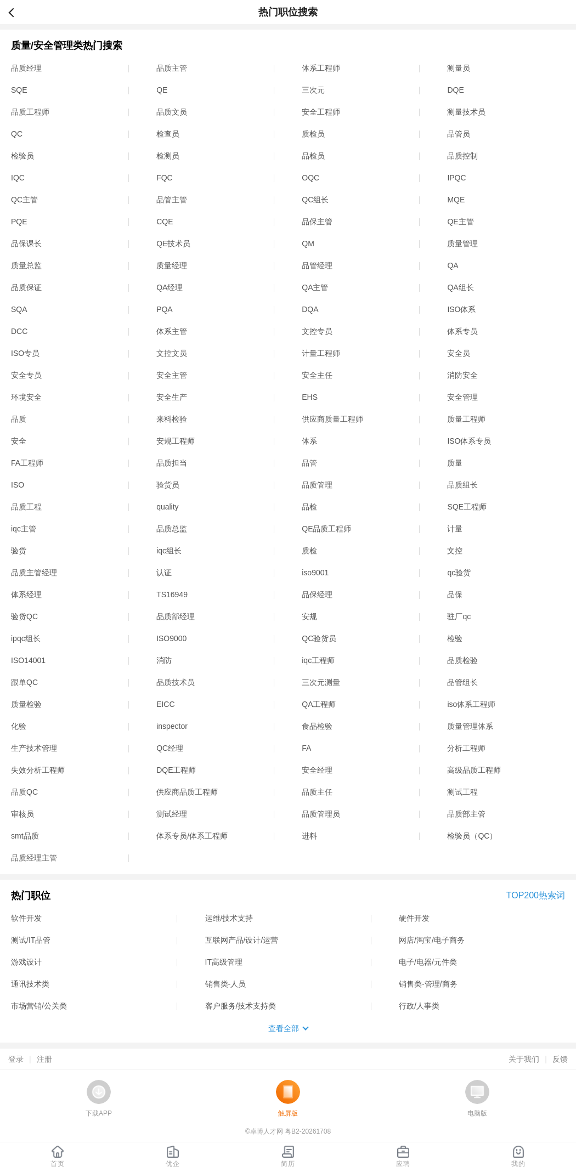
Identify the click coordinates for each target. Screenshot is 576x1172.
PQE (19, 221)
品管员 (458, 133)
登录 (16, 1059)
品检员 (313, 155)
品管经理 (317, 265)
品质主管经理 (34, 572)
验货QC (24, 616)
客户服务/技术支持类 (240, 1005)
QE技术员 (173, 243)
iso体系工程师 (471, 704)
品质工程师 (30, 111)
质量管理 (462, 243)
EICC (165, 704)
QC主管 (24, 199)
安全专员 (26, 375)
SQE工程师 (467, 506)
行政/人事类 (419, 1005)
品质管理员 (321, 813)
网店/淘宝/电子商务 (432, 940)
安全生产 (171, 397)
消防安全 (462, 375)
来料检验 (171, 419)
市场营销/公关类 (39, 1005)
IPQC (456, 177)
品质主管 (171, 68)
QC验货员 (319, 638)
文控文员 (171, 353)
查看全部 (283, 1028)
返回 (16, 12)
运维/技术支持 (229, 918)
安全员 (458, 353)
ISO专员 (25, 353)
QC (16, 133)
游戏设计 (26, 962)
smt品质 (25, 835)
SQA (19, 309)
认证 (164, 572)
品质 (18, 419)
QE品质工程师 (326, 528)
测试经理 (171, 813)
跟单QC (24, 682)
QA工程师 (319, 704)
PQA (164, 309)
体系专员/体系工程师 (192, 835)
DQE (455, 90)
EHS (310, 397)
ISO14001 (28, 660)
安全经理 (317, 770)
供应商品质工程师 (187, 792)
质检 (309, 550)
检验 (454, 638)
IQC (18, 177)
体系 (309, 441)
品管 (309, 462)
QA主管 (315, 287)
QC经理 (169, 748)
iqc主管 (23, 528)
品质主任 (317, 792)
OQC (310, 177)
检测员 (167, 155)
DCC (19, 331)
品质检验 (462, 660)
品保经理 (317, 594)
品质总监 (171, 528)
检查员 (167, 133)
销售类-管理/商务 (428, 984)
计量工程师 (321, 353)
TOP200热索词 (535, 895)
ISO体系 (461, 309)
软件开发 (26, 918)
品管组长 (462, 682)
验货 (18, 550)
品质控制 (462, 155)
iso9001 (315, 572)
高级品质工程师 (474, 770)
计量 (454, 528)
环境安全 (26, 397)
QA (452, 265)
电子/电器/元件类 (428, 962)
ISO (17, 484)
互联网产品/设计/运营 (242, 940)
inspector (172, 726)
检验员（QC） (472, 835)
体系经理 (26, 594)
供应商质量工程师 (332, 419)
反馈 (560, 1059)
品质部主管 (466, 813)
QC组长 (315, 199)
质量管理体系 (470, 726)
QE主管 (460, 221)
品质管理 (317, 484)
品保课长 (26, 243)
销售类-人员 (225, 984)
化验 (18, 726)
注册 (44, 1059)
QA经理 (169, 287)
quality (167, 506)
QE (161, 90)
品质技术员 (175, 682)
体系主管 (171, 331)
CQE (164, 221)
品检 (309, 506)
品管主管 (171, 199)
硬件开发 (414, 918)
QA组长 (460, 287)
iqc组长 (169, 550)
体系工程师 (321, 68)
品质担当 (171, 462)
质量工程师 (466, 419)
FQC (164, 177)
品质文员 (171, 111)
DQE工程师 (176, 770)
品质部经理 (175, 616)
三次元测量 (321, 682)
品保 (454, 594)
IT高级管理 (223, 962)
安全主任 (317, 375)
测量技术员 (466, 111)
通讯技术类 (30, 984)
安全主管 (171, 375)
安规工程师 (175, 441)
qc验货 (459, 572)
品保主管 (317, 221)
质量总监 (26, 265)
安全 (18, 441)
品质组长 (462, 484)
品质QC (24, 792)
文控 (454, 550)
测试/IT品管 (30, 940)
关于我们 (524, 1059)
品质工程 (26, 506)
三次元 (313, 90)
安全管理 (462, 397)
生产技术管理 (34, 748)
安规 (309, 616)
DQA (310, 309)
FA (306, 748)
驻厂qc (459, 616)
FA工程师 (27, 462)
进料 (309, 835)
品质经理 (26, 68)
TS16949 (172, 594)
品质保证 (26, 287)
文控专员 (317, 331)
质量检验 (26, 704)
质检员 (313, 133)
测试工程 (462, 792)
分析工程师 (466, 748)
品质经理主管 (34, 857)
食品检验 (317, 726)
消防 (164, 660)
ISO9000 (171, 638)
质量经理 (171, 265)
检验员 (22, 155)
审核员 (22, 813)
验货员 (167, 484)
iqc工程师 (318, 660)
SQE (19, 90)
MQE (456, 199)
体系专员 (462, 331)
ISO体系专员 (469, 441)
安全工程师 (321, 111)
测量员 (458, 68)
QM (308, 243)
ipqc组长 (26, 638)
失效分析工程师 (38, 770)
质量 (454, 462)
